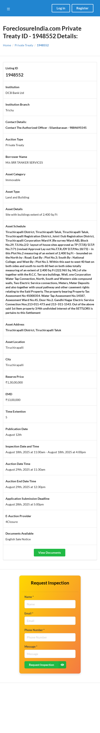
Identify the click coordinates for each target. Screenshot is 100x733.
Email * (28, 613)
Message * (30, 646)
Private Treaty (24, 45)
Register (82, 8)
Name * (29, 597)
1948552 (43, 45)
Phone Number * (34, 630)
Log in (61, 8)
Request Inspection (47, 664)
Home (7, 45)
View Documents (49, 552)
